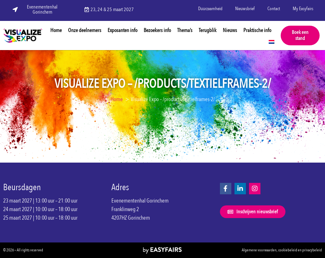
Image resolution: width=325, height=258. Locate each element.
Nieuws (230, 30)
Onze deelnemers (84, 30)
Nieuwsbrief (245, 8)
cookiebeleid (287, 250)
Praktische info (257, 30)
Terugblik (207, 30)
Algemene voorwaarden (259, 250)
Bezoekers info (157, 30)
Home (56, 30)
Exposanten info (122, 30)
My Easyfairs (303, 8)
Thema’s (184, 30)
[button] (300, 35)
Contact (273, 8)
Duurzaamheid (210, 8)
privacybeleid (312, 250)
